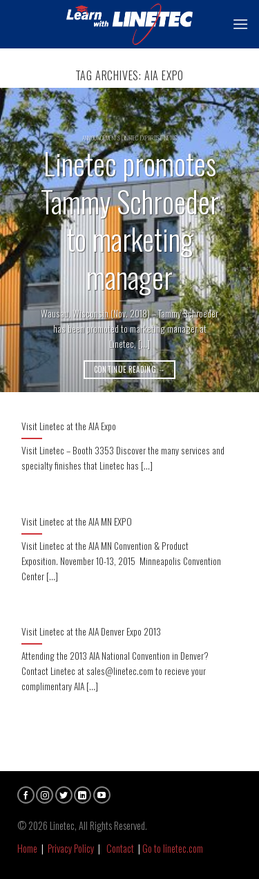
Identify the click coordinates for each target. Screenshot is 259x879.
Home (27, 848)
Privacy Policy (71, 848)
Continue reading (130, 370)
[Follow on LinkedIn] (82, 795)
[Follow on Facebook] (26, 795)
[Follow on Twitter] (64, 795)
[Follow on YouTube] (102, 795)
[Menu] (240, 24)
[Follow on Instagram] (44, 795)
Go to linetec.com (172, 848)
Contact (120, 848)
